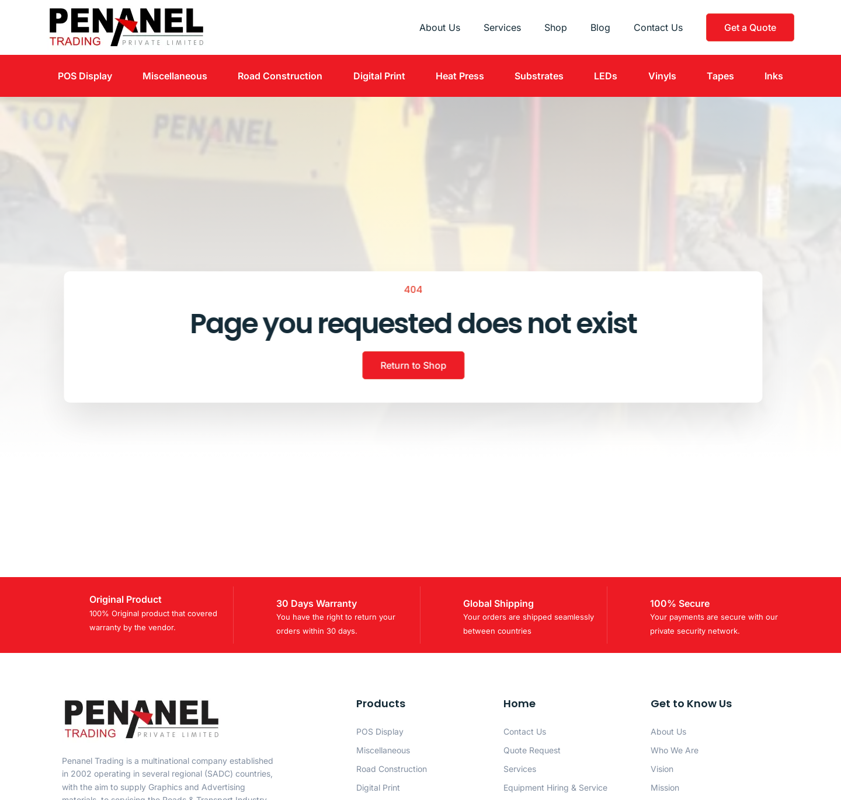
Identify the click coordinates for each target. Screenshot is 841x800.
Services (502, 27)
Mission (665, 787)
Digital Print (379, 76)
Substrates (539, 76)
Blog (600, 27)
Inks (773, 76)
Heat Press (460, 76)
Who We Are (674, 750)
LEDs (605, 76)
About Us (439, 27)
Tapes (720, 76)
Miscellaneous (175, 76)
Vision (662, 769)
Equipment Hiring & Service (555, 787)
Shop (555, 27)
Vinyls (662, 76)
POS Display (85, 76)
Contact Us (658, 27)
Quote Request (532, 750)
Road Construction (280, 76)
